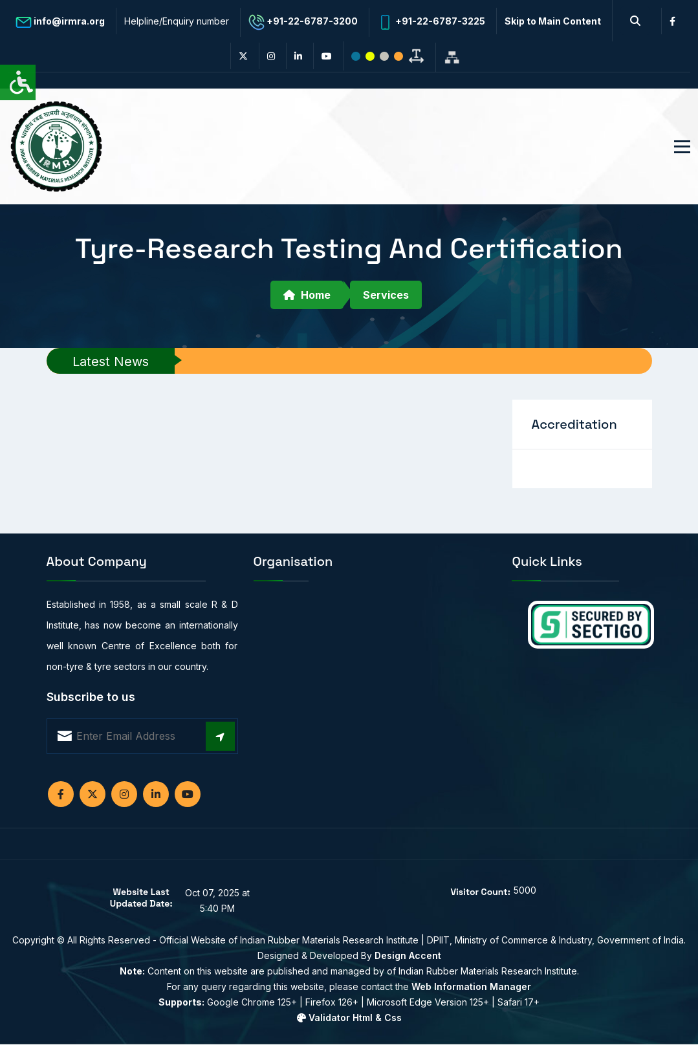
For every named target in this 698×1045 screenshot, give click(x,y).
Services (386, 294)
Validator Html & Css (349, 1017)
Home (307, 294)
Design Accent (408, 955)
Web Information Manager (471, 986)
